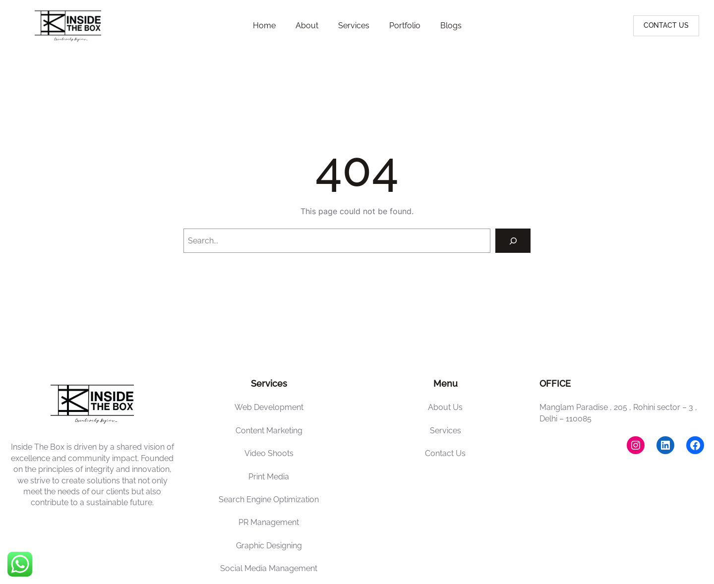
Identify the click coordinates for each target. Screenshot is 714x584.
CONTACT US (666, 25)
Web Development (269, 407)
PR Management (268, 522)
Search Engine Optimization (269, 499)
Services (445, 430)
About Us (445, 407)
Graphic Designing (269, 545)
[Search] (513, 241)
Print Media (268, 476)
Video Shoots (269, 453)
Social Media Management (268, 568)
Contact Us (445, 453)
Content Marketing (269, 430)
